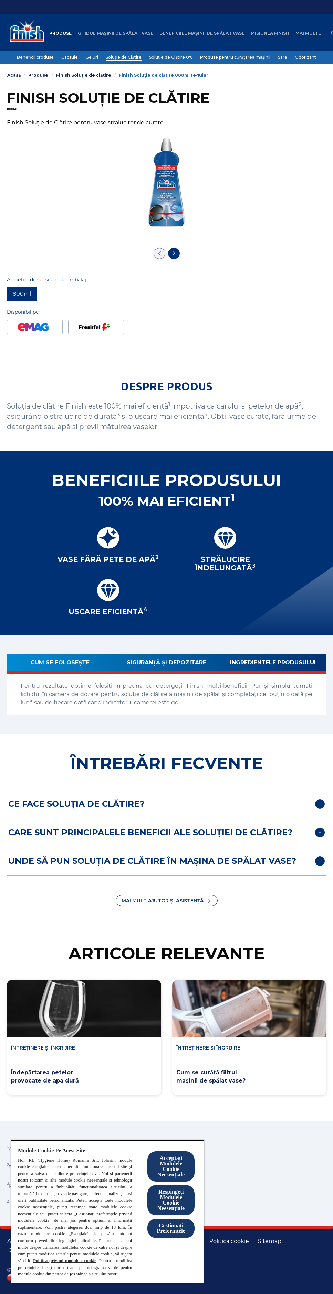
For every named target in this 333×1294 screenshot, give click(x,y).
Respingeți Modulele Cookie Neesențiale (171, 1200)
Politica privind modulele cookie (64, 1260)
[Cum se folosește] (60, 664)
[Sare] (283, 57)
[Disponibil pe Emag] (35, 327)
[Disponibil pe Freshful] (96, 327)
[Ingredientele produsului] (273, 664)
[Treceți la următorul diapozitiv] (174, 253)
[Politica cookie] (229, 1241)
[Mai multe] (308, 33)
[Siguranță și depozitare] (166, 664)
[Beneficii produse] (35, 57)
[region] (107, 1211)
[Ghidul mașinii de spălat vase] (115, 33)
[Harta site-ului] (270, 1241)
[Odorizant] (305, 57)
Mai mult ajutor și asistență (163, 901)
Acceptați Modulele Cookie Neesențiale (171, 1166)
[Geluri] (91, 57)
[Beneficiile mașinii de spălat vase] (202, 33)
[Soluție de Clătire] (123, 57)
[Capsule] (69, 57)
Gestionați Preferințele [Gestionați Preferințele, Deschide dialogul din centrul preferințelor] (171, 1228)
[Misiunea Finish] (270, 33)
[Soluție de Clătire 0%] (171, 57)
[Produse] (60, 33)
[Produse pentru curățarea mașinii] (235, 57)
